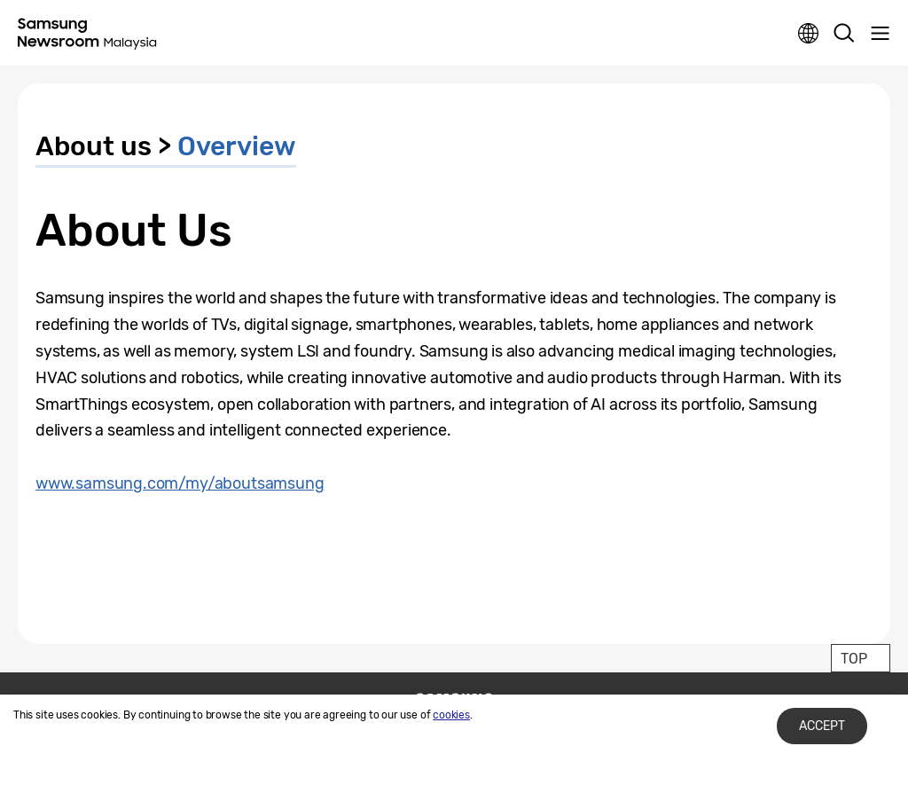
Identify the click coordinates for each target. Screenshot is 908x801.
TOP (853, 658)
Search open (844, 33)
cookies (451, 715)
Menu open (879, 33)
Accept (822, 726)
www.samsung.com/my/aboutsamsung (179, 483)
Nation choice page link (808, 33)
